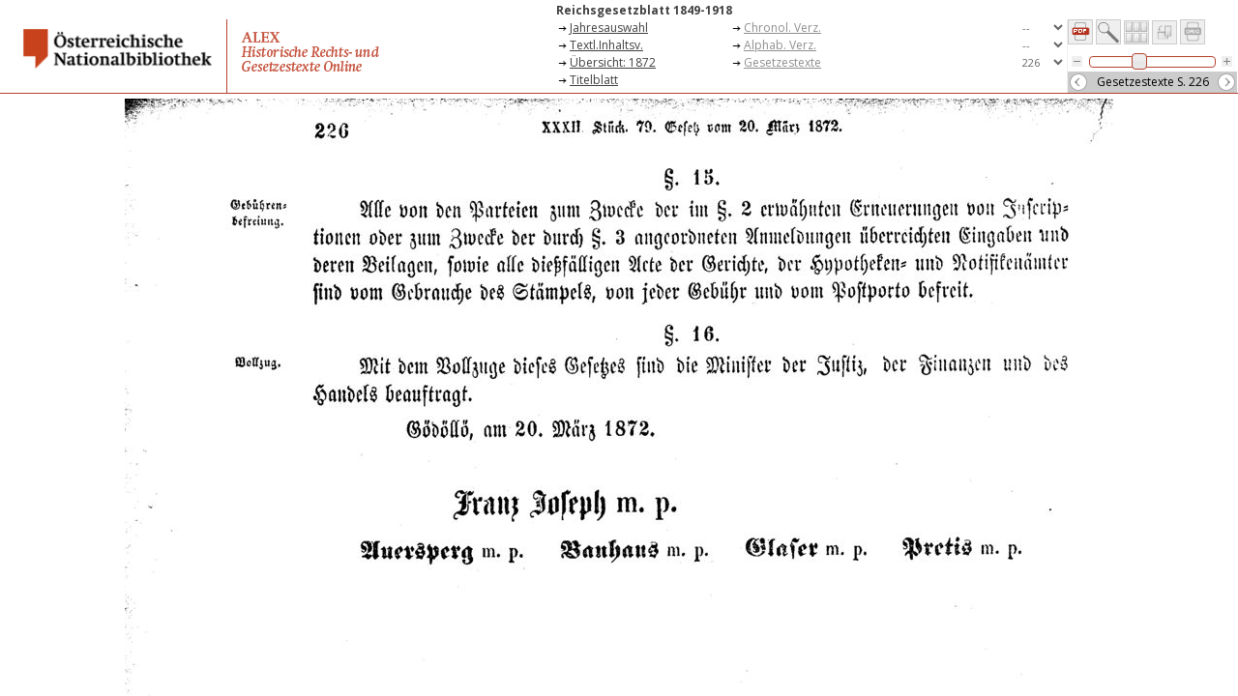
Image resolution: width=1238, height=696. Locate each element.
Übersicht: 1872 (613, 62)
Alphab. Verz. (780, 45)
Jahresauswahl (609, 27)
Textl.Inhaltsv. (606, 45)
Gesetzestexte (782, 62)
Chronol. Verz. (782, 27)
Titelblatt (594, 80)
